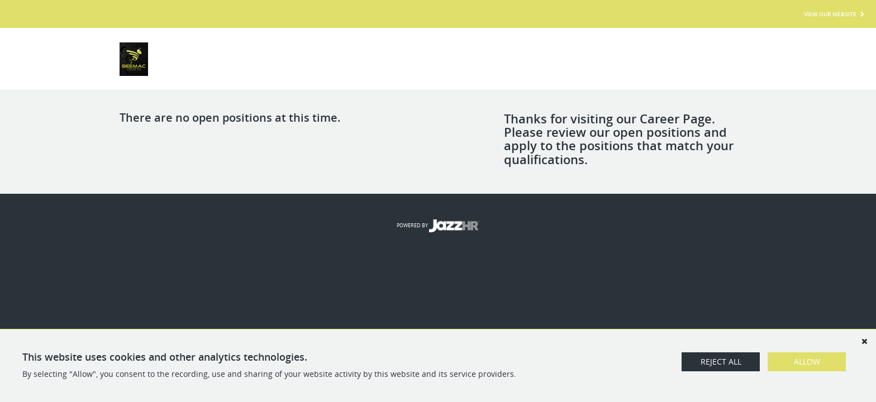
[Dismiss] (864, 341)
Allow (807, 361)
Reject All (721, 361)
